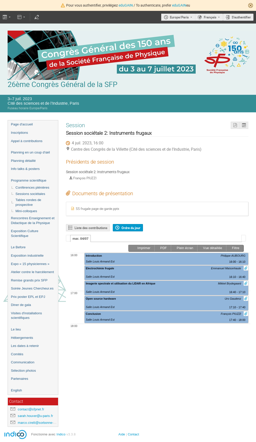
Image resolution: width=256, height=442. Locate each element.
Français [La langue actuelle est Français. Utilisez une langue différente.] (210, 17)
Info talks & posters (25, 169)
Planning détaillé (23, 161)
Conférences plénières (32, 187)
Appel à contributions (26, 141)
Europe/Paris (179, 17)
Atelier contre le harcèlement (32, 272)
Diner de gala (21, 305)
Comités (17, 354)
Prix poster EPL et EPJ (28, 297)
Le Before (18, 247)
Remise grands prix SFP (29, 280)
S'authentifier (241, 17)
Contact (133, 434)
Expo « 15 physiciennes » (30, 264)
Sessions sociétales (30, 194)
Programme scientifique (28, 180)
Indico (61, 434)
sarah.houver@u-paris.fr (35, 416)
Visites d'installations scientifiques (26, 315)
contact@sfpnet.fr (31, 409)
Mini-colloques (26, 211)
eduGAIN (126, 5)
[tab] (80, 238)
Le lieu (16, 329)
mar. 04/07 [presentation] (80, 238)
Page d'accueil (22, 124)
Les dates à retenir (25, 346)
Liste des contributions (91, 228)
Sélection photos (23, 370)
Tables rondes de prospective (28, 202)
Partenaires (19, 379)
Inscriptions (19, 133)
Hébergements (22, 338)
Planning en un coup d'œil (30, 152)
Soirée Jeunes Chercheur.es (32, 288)
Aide (121, 434)
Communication (22, 362)
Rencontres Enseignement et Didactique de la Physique (32, 220)
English (16, 390)
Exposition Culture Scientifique (24, 233)
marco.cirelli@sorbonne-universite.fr (44, 423)
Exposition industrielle (27, 255)
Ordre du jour (130, 228)
